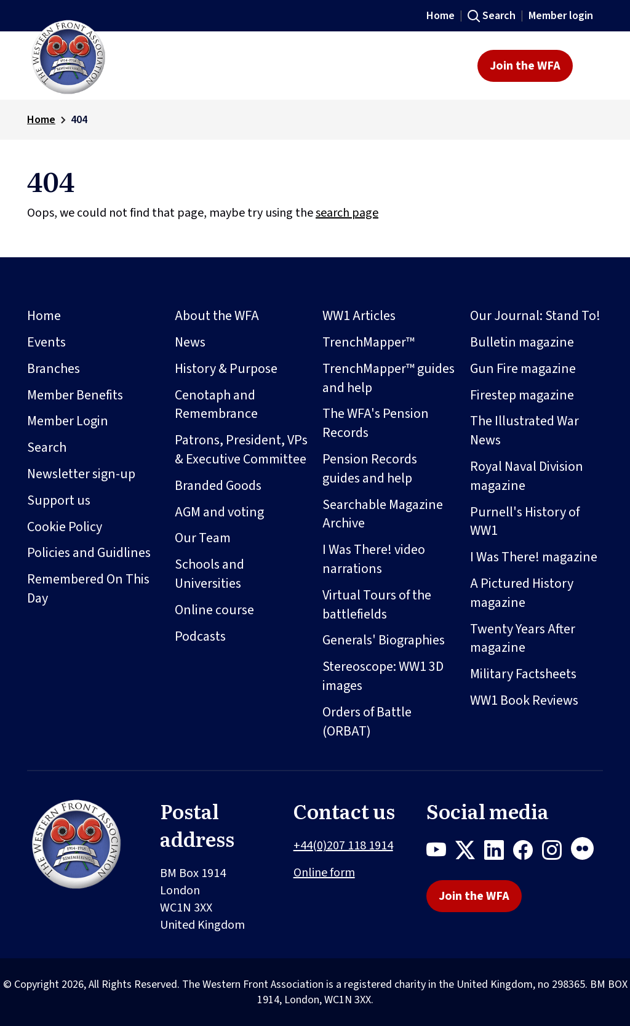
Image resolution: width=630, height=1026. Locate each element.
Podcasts (200, 636)
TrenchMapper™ (368, 342)
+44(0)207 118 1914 (343, 845)
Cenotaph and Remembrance (216, 404)
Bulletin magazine (522, 342)
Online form (324, 872)
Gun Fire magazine (523, 369)
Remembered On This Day (88, 588)
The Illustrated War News (524, 430)
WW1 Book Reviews (524, 700)
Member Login (67, 421)
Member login (560, 15)
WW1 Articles (359, 316)
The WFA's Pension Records (375, 423)
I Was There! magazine (533, 557)
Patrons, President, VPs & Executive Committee (241, 449)
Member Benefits (75, 395)
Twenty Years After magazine (522, 638)
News (190, 342)
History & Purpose (226, 369)
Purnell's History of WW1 (525, 521)
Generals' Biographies (383, 640)
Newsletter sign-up (81, 474)
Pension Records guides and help (369, 468)
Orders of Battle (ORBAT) (367, 721)
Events (46, 342)
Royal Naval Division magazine (526, 476)
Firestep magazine (522, 395)
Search (499, 15)
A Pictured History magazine (521, 593)
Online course (214, 610)
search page (347, 213)
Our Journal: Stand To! (535, 316)
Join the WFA (525, 65)
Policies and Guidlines (89, 553)
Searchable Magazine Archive (382, 514)
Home (440, 15)
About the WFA (217, 316)
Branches (53, 369)
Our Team (203, 538)
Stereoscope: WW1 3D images (383, 676)
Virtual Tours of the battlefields (376, 604)
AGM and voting (219, 512)
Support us (58, 500)
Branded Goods (218, 485)
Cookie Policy (64, 527)
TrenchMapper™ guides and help (388, 378)
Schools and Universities (209, 574)
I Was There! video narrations (373, 559)
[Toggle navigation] (591, 66)
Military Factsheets (523, 674)
